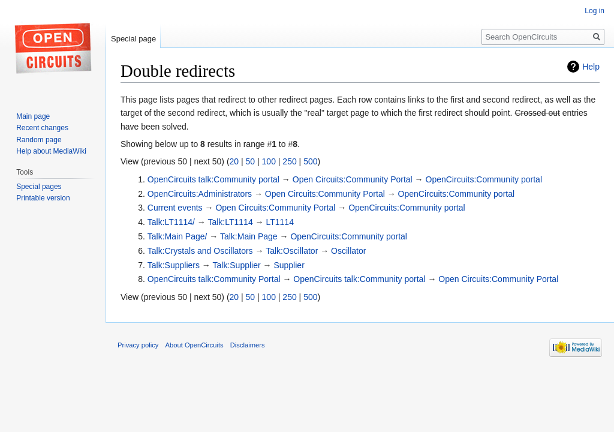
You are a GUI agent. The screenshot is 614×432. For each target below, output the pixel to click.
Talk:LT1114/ (171, 222)
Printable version (43, 198)
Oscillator (348, 251)
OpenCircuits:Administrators (200, 194)
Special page (133, 38)
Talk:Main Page (249, 236)
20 (234, 161)
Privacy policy (138, 345)
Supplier (288, 265)
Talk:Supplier (236, 265)
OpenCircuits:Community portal (484, 179)
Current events (175, 207)
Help (591, 66)
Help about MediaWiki (51, 151)
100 (269, 161)
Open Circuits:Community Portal (353, 179)
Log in (594, 11)
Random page (38, 140)
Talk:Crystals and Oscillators (200, 251)
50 (250, 161)
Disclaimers (247, 345)
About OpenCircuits (194, 345)
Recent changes (42, 128)
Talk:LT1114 (229, 222)
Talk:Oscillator (292, 251)
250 (289, 161)
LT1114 (279, 222)
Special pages (38, 186)
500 (310, 161)
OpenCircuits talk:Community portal (213, 179)
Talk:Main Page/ (177, 236)
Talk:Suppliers (174, 265)
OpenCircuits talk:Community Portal (214, 279)
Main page (33, 116)
